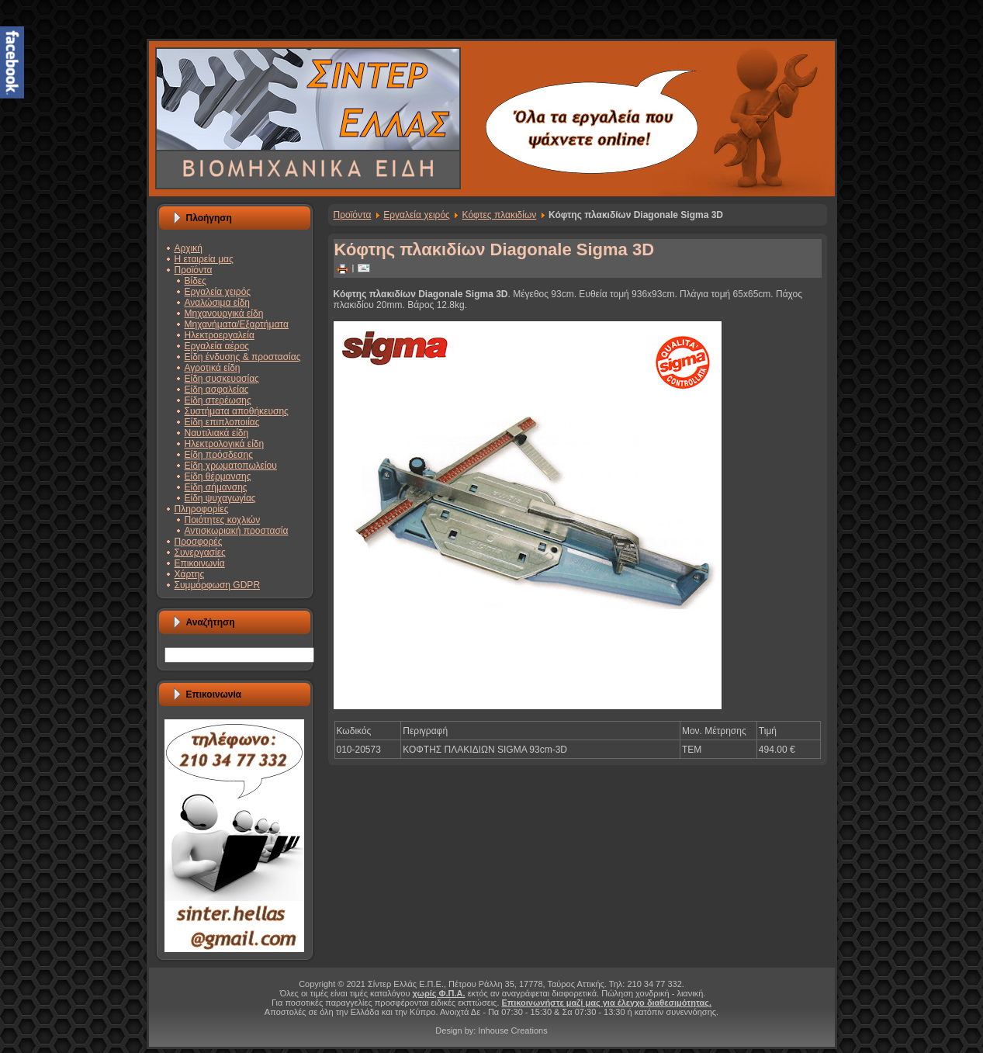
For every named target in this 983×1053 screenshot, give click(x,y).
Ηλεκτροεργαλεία (219, 335)
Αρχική (188, 248)
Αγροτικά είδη (213, 367)
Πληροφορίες (202, 509)
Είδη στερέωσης (218, 400)
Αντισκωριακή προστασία (237, 530)
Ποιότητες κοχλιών (223, 519)
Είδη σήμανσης (216, 487)
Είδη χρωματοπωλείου (231, 465)
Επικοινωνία (200, 563)
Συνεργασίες (200, 552)
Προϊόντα (194, 270)
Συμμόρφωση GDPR (218, 585)
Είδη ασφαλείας (217, 389)
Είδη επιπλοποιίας (222, 422)
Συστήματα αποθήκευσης (237, 411)
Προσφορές (199, 541)
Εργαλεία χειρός (218, 291)
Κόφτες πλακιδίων (499, 215)
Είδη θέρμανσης (218, 476)
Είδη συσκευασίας (222, 378)
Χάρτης (190, 574)
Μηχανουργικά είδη (224, 313)
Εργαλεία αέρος (217, 346)
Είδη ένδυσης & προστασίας (243, 357)
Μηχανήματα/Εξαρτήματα (237, 324)
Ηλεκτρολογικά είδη (225, 443)
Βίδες (195, 280)
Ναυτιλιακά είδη (217, 433)
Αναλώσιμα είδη (218, 302)
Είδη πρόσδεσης (219, 454)
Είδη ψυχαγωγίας (220, 498)
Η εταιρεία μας (204, 259)
